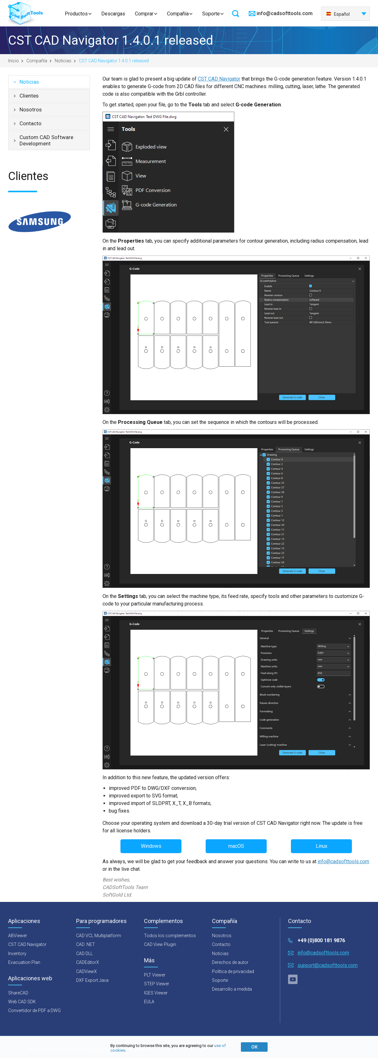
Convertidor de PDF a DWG (34, 1010)
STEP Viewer (156, 983)
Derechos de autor (230, 962)
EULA (149, 1001)
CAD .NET (85, 944)
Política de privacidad (233, 971)
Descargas (113, 14)
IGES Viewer (156, 992)
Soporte (211, 14)
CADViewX (86, 971)
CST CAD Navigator (219, 79)
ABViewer (17, 935)
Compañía (178, 14)
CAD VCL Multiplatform (98, 935)
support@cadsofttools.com (327, 965)
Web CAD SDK (22, 1001)
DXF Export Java (92, 980)
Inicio (13, 60)
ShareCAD (18, 992)
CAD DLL (84, 953)
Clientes (29, 96)
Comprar (144, 14)
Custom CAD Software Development (46, 140)
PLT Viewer (154, 974)
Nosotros (30, 109)
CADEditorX (87, 962)
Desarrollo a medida (232, 989)
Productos (76, 14)
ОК (254, 1047)
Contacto (30, 123)
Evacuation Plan (24, 962)
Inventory (17, 953)
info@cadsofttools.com (285, 13)
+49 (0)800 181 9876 (321, 940)
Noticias (63, 60)
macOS (236, 846)
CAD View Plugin (160, 944)
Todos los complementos (170, 935)
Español (338, 14)
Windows (151, 846)
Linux (321, 846)
